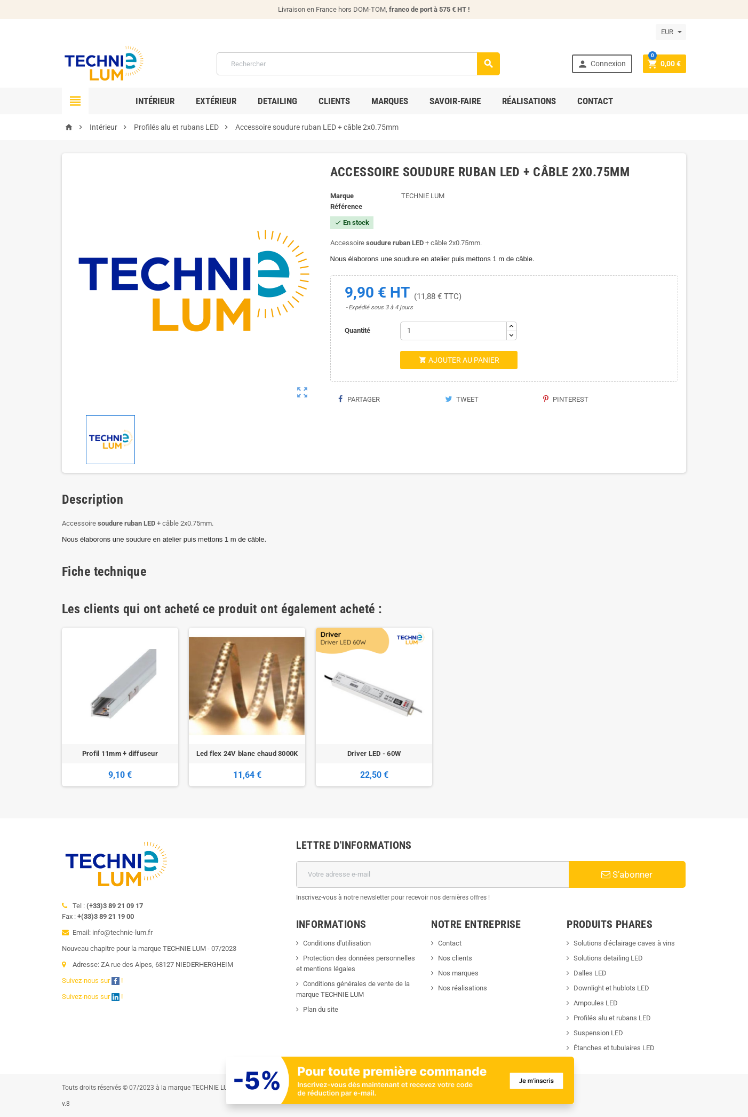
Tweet (462, 399)
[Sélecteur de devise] (671, 32)
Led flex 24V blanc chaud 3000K (247, 753)
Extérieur (216, 101)
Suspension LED (598, 1033)
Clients (334, 101)
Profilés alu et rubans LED (612, 1018)
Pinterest (565, 399)
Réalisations (529, 101)
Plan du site (320, 1009)
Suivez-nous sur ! (93, 981)
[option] (120, 707)
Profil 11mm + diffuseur (120, 753)
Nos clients (455, 958)
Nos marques (458, 973)
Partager (359, 399)
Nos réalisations (462, 988)
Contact (595, 101)
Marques (389, 101)
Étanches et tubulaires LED (614, 1048)
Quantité (357, 330)
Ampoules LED (596, 1003)
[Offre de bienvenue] (400, 1080)
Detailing (277, 101)
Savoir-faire (455, 101)
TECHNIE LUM (422, 196)
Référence (346, 206)
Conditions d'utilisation (337, 943)
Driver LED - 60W (374, 753)
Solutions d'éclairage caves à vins (624, 943)
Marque (342, 196)
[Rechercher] (358, 63)
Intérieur (155, 101)
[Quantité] (453, 331)
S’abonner (626, 874)
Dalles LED (590, 973)
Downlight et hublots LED (611, 988)
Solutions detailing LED (608, 958)
